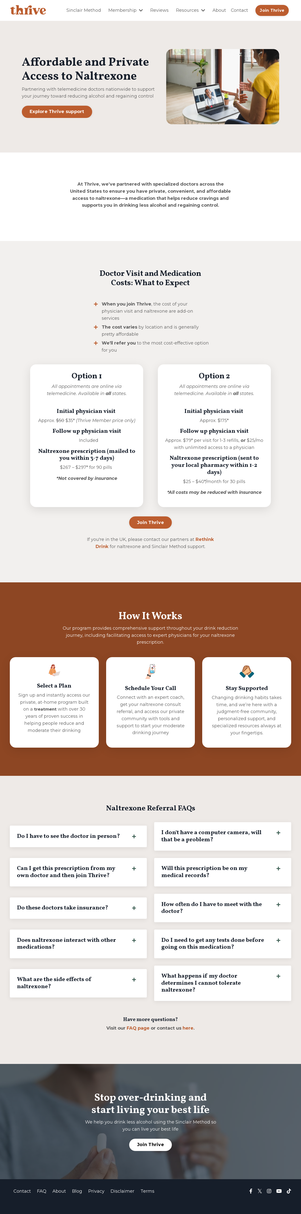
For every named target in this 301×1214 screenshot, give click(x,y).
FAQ (41, 1201)
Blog (77, 1201)
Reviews (159, 10)
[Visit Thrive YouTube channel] (279, 1202)
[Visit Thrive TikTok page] (289, 1202)
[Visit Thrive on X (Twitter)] (259, 1202)
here (188, 1038)
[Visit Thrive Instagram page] (269, 1202)
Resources (190, 10)
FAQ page (138, 1038)
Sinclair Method (83, 10)
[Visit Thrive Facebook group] (250, 1202)
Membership (125, 10)
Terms (147, 1201)
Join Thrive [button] (272, 10)
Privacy (96, 1201)
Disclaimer (122, 1201)
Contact (239, 10)
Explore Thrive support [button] (57, 112)
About (219, 10)
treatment (45, 718)
